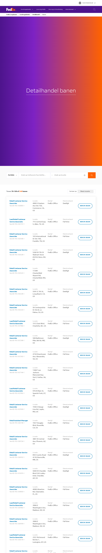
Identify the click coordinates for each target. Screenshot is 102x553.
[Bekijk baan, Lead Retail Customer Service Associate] (85, 221)
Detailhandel (36, 14)
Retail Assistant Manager (19, 420)
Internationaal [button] (71, 9)
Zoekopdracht (92, 175)
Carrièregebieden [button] (27, 9)
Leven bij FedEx (41, 9)
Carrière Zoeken (94, 9)
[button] (84, 175)
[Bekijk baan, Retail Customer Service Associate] (85, 205)
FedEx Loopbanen (11, 14)
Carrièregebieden (25, 14)
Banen (44, 14)
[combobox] (34, 175)
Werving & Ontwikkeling (56, 9)
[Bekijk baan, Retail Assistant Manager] (85, 424)
